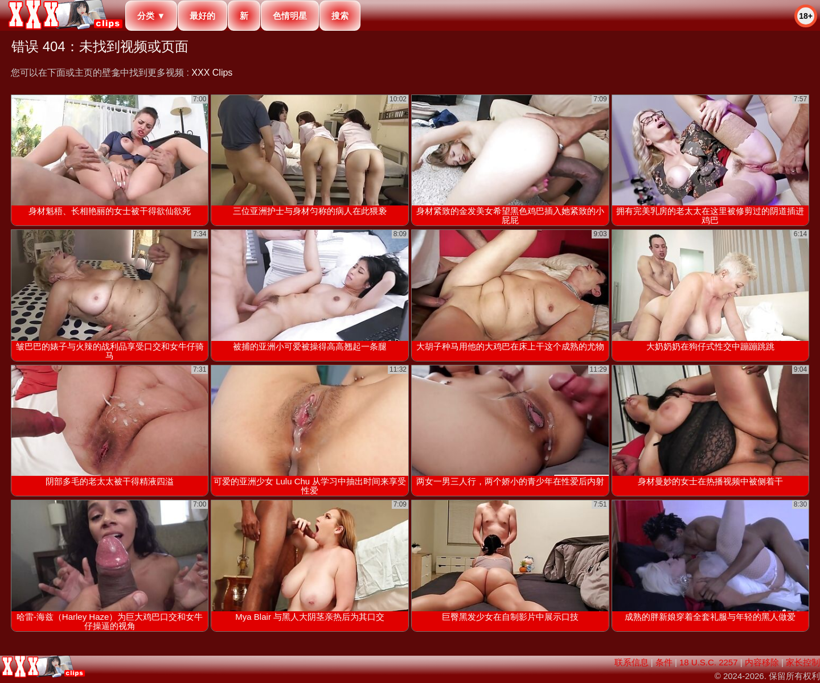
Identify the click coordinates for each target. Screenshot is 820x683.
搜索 (339, 15)
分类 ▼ (151, 15)
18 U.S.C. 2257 (708, 662)
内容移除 (762, 662)
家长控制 (803, 662)
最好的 (202, 15)
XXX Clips (211, 72)
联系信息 (631, 662)
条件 (664, 662)
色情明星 (290, 15)
